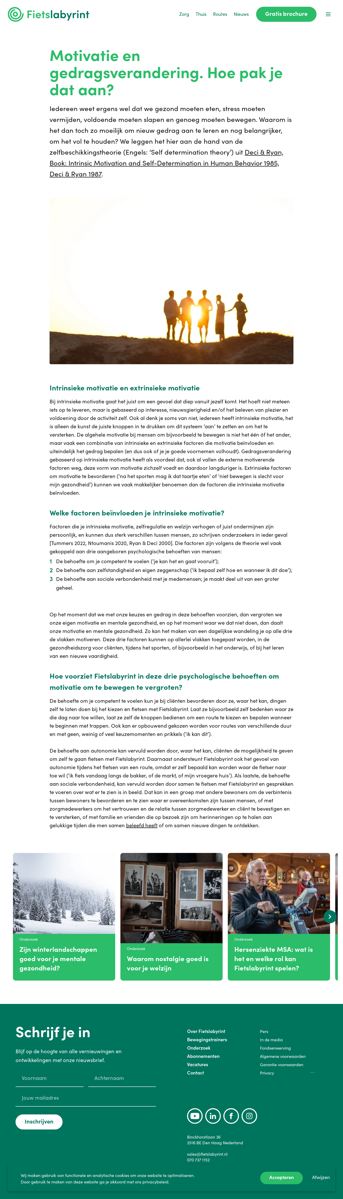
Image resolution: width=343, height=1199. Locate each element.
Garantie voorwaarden (281, 1064)
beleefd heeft (141, 825)
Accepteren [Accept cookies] (281, 1177)
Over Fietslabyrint (206, 1031)
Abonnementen (203, 1056)
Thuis (201, 14)
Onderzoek (198, 1048)
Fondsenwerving (275, 1048)
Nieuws (241, 14)
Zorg (184, 14)
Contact (195, 1073)
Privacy (267, 1073)
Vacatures (197, 1064)
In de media (271, 1039)
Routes (220, 14)
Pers (264, 1031)
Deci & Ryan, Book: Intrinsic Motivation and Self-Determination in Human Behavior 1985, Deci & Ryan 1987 (166, 163)
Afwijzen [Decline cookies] (321, 1177)
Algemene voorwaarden (283, 1056)
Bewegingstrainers (207, 1040)
